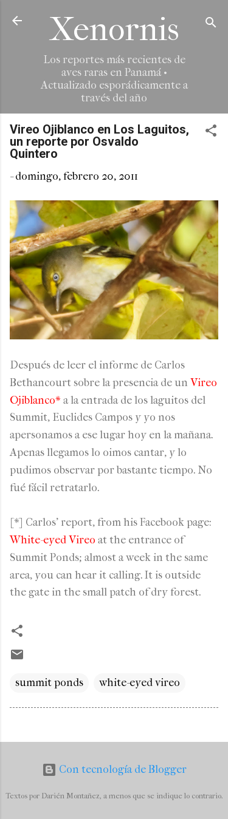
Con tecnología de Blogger (114, 769)
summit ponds (49, 682)
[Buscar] (211, 24)
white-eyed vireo (139, 682)
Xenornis (114, 29)
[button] (211, 132)
